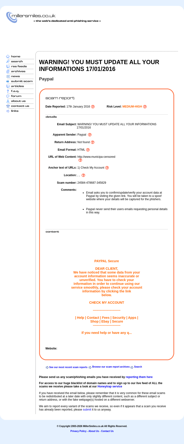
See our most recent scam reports (68, 367)
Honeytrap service (109, 386)
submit (87, 409)
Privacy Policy (78, 431)
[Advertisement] (92, 37)
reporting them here (139, 377)
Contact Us (107, 431)
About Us (93, 431)
